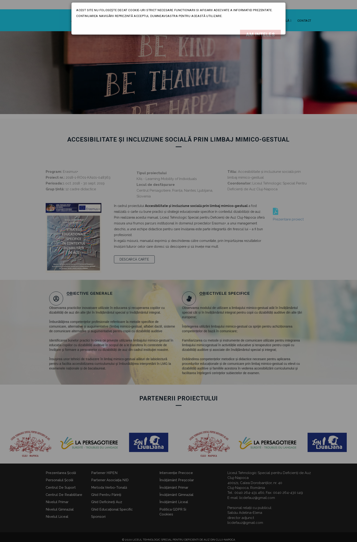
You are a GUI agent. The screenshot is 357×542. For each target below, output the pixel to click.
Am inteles (260, 34)
